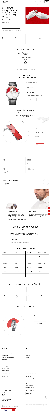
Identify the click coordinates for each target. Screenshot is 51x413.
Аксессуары (28, 355)
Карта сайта (28, 383)
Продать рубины (5, 368)
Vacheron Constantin (42, 252)
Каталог (29, 348)
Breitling (4, 274)
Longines (28, 274)
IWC (27, 256)
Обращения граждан (30, 387)
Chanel (28, 259)
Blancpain (5, 263)
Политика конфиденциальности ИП (8, 405)
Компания (6, 374)
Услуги (4, 348)
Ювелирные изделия (30, 353)
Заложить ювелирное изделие (8, 357)
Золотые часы (5, 256)
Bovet (16, 263)
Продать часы (4, 350)
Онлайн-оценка (5, 359)
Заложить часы (5, 355)
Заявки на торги (29, 376)
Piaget (39, 271)
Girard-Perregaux (30, 271)
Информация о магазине (30, 380)
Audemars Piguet (41, 263)
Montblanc (17, 271)
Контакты (4, 378)
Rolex (16, 259)
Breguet (16, 267)
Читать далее (14, 239)
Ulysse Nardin (29, 263)
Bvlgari (39, 256)
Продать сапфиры (5, 370)
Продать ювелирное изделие (8, 353)
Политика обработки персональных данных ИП (10, 406)
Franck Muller (17, 256)
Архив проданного (29, 385)
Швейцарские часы (29, 350)
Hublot (16, 274)
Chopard (4, 252)
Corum (39, 259)
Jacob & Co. (29, 267)
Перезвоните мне (29, 393)
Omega (4, 259)
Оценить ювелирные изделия (8, 363)
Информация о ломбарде (31, 378)
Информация (31, 374)
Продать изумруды (6, 366)
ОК (13, 410)
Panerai (4, 271)
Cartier (4, 267)
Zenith (16, 252)
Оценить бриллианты (6, 361)
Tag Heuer (40, 267)
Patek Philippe (41, 274)
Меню (47, 1)
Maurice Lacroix (29, 252)
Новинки (27, 357)
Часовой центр (5, 376)
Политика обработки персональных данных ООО (10, 404)
